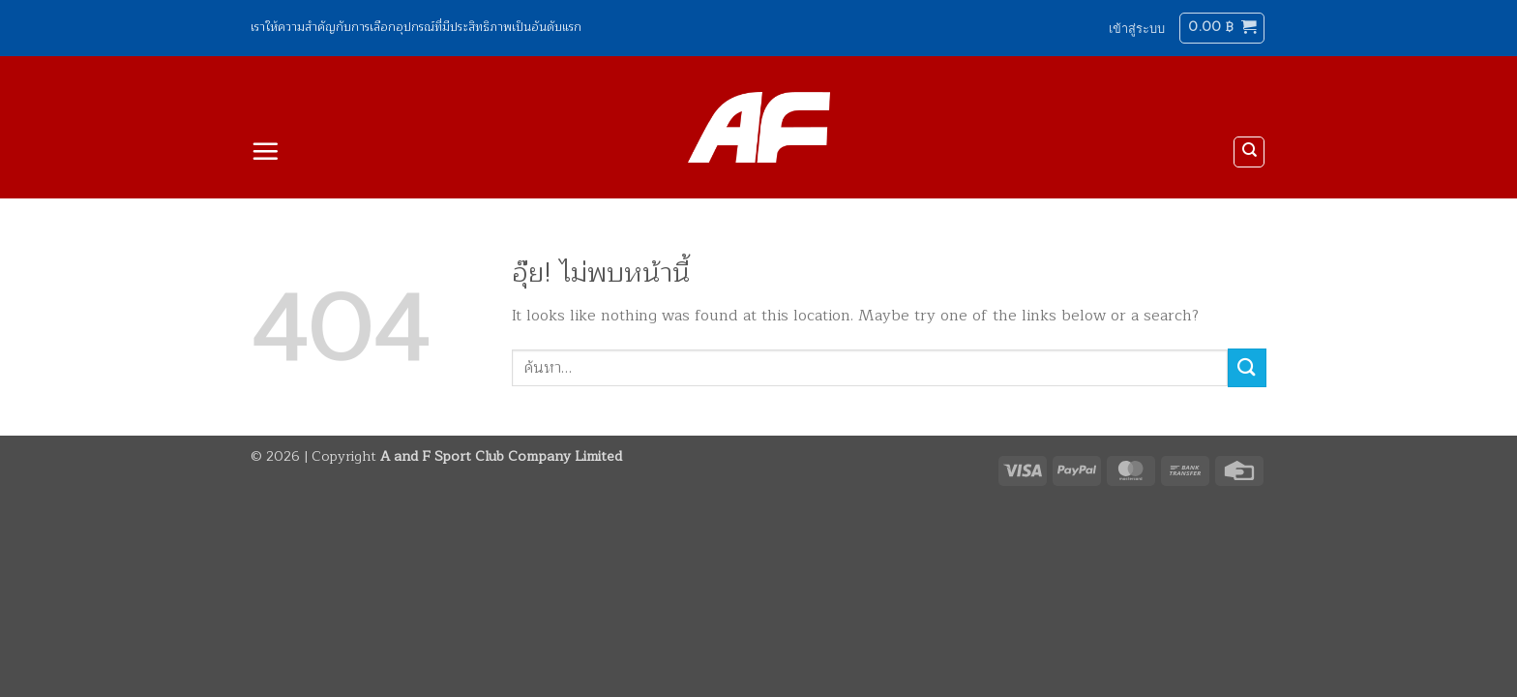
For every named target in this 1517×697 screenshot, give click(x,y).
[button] (1137, 28)
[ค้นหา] (1249, 151)
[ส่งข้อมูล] (1247, 367)
